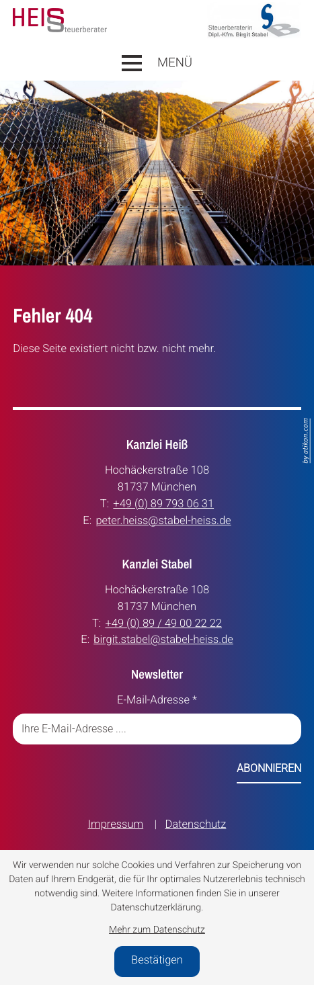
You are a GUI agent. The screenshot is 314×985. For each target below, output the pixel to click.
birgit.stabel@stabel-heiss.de (163, 639)
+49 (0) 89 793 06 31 (163, 504)
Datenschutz (196, 824)
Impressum (115, 824)
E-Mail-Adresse (157, 700)
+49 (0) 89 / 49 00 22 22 (164, 623)
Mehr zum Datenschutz (157, 930)
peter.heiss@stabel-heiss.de (163, 520)
